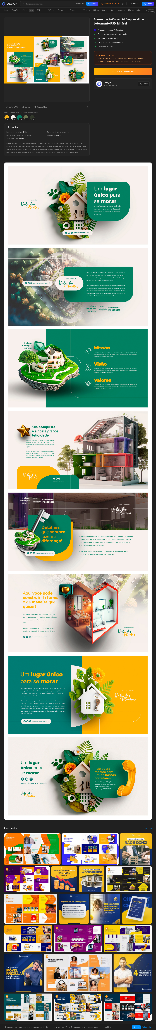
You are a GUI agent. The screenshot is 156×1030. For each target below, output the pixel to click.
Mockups (121, 10)
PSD (40, 10)
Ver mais (148, 828)
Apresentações (108, 10)
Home (6, 10)
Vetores (86, 10)
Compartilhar (40, 106)
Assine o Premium (110, 3)
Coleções (15, 10)
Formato (79, 3)
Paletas (28, 10)
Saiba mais (146, 1027)
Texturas (75, 10)
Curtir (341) (12, 106)
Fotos (62, 10)
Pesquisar (92, 3)
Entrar (148, 3)
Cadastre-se (133, 3)
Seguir (144, 83)
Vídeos (96, 10)
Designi (107, 82)
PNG (51, 10)
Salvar (26, 106)
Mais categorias (136, 10)
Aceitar (136, 1027)
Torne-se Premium (123, 71)
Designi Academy (150, 10)
